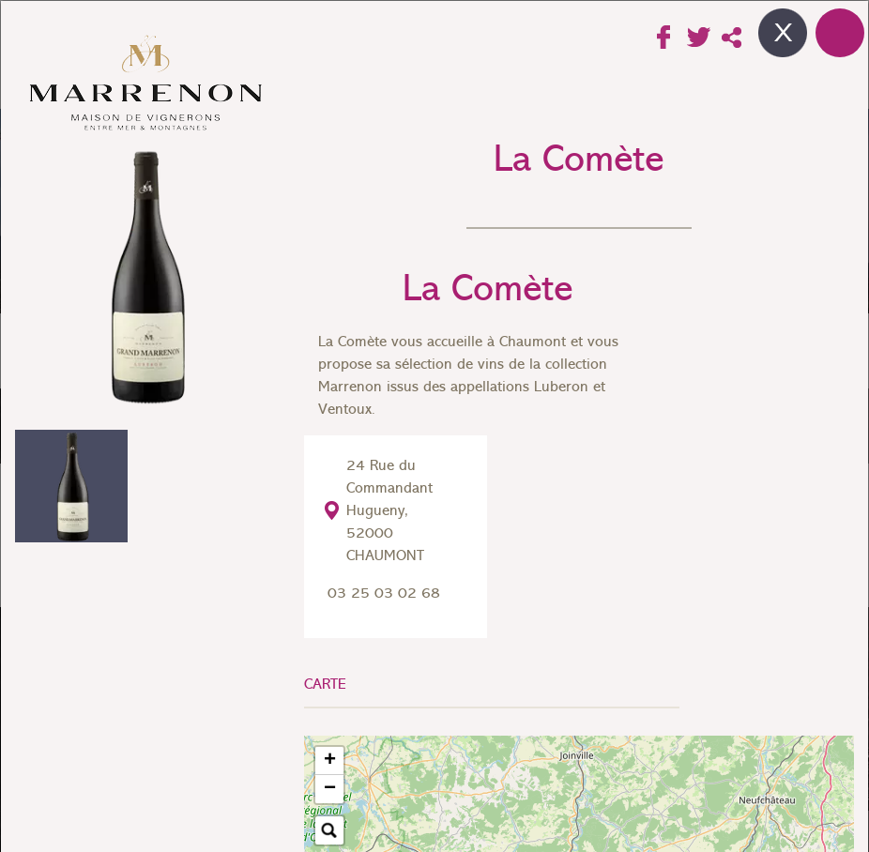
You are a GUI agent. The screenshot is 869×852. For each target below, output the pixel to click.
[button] (329, 761)
